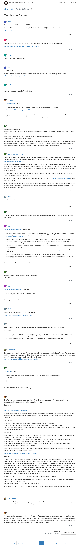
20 (36, 543)
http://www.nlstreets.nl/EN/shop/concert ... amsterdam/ (21, 359)
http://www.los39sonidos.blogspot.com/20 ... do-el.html (21, 46)
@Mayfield (7, 371)
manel (9, 126)
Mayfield (10, 196)
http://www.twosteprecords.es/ (14, 161)
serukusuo (11, 55)
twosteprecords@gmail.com (61, 178)
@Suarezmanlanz (9, 103)
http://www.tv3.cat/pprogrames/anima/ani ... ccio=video (21, 76)
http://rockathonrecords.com (13, 31)
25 (61, 543)
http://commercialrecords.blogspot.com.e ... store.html (21, 453)
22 (46, 543)
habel (9, 67)
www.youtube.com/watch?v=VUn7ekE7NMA (18, 315)
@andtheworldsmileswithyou (13, 229)
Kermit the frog (12, 349)
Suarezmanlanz (12, 40)
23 (51, 543)
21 (41, 543)
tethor (9, 21)
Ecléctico (10, 100)
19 (31, 543)
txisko (9, 226)
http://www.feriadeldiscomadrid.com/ (16, 410)
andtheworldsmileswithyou (15, 154)
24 (56, 543)
